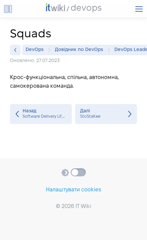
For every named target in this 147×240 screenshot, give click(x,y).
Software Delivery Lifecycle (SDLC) (41, 114)
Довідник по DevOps (80, 50)
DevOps (36, 50)
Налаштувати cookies (73, 189)
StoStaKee (106, 114)
